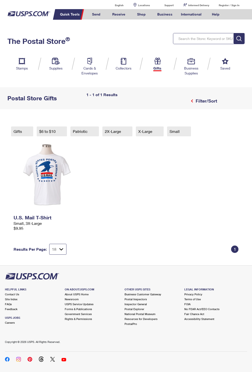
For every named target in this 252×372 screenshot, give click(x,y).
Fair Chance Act (194, 314)
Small (175, 131)
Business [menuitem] (165, 14)
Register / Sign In (229, 5)
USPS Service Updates (79, 304)
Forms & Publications (78, 309)
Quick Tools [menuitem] (70, 14)
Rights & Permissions (78, 318)
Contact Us (12, 294)
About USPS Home (77, 294)
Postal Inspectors (136, 299)
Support (169, 5)
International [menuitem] (191, 14)
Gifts (18, 131)
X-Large (145, 131)
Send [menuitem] (96, 14)
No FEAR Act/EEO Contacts (202, 309)
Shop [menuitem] (141, 14)
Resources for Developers (141, 318)
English (114, 5)
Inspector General (136, 304)
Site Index (11, 299)
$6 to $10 (48, 131)
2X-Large (113, 131)
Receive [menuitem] (118, 14)
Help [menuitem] (216, 14)
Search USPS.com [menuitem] (232, 14)
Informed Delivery (198, 5)
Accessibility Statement (199, 318)
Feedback (11, 309)
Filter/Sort (205, 101)
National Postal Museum (140, 314)
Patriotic (81, 131)
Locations (144, 5)
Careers (10, 322)
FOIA (187, 304)
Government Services (78, 314)
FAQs (8, 304)
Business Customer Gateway (143, 294)
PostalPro (131, 323)
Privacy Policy (193, 294)
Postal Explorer (134, 309)
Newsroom (72, 299)
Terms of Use (192, 299)
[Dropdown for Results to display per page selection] (57, 249)
